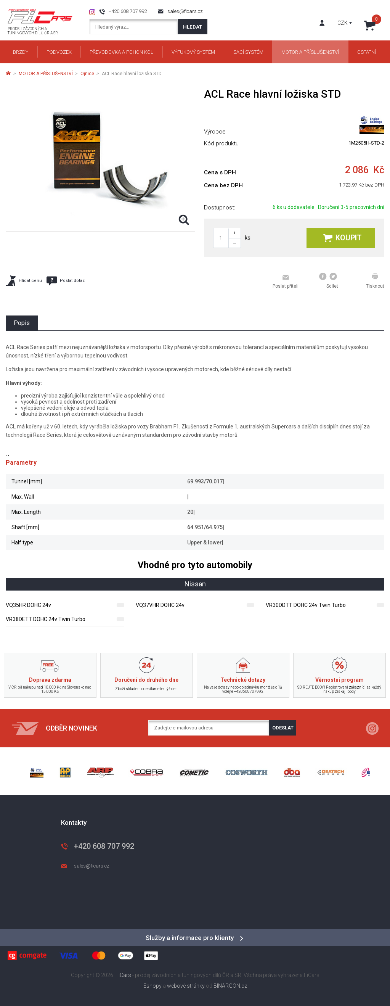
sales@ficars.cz (185, 11)
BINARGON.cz (230, 986)
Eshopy (152, 986)
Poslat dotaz (66, 280)
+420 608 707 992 (128, 11)
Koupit (342, 237)
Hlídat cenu (24, 280)
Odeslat (283, 728)
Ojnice (87, 73)
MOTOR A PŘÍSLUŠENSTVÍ (46, 73)
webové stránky (186, 986)
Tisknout (375, 281)
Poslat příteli (286, 281)
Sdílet (328, 281)
